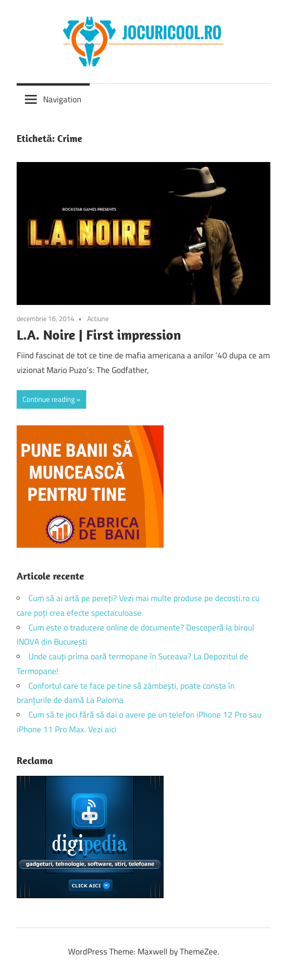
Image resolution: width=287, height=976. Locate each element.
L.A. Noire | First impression (99, 334)
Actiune (98, 318)
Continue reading (49, 399)
